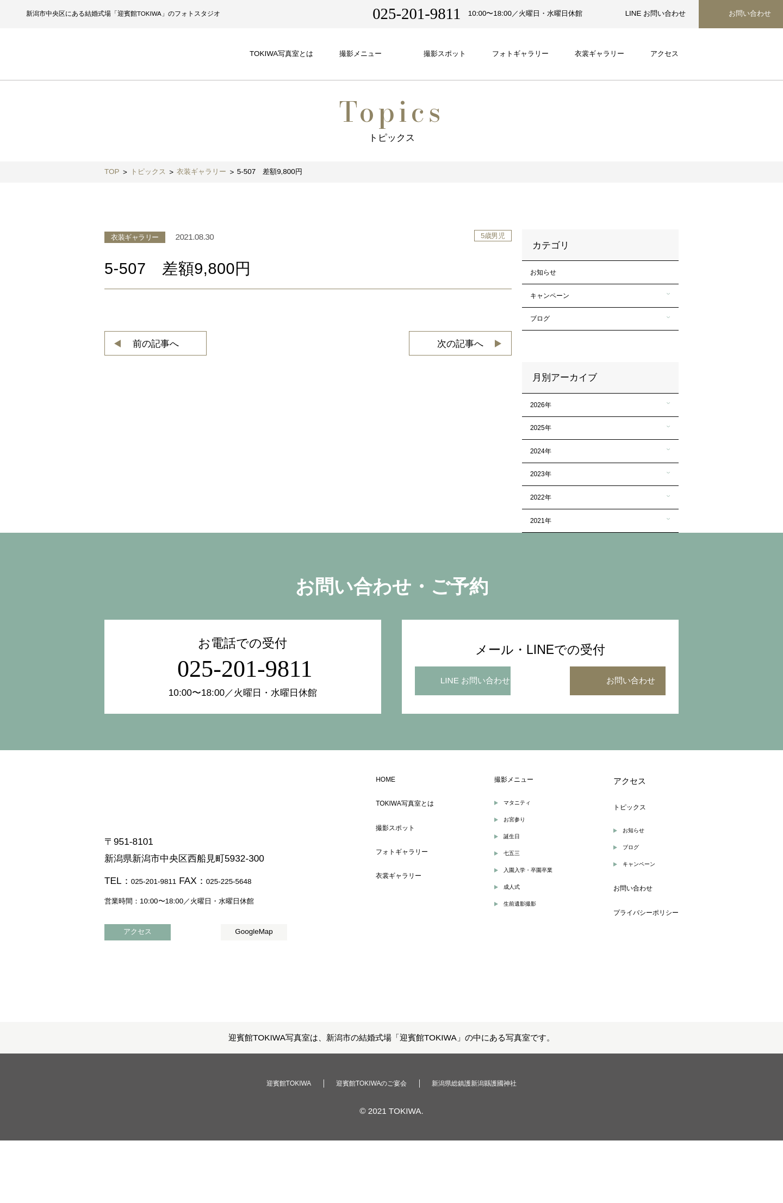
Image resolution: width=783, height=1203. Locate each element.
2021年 (545, 575)
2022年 (545, 545)
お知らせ (548, 275)
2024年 (545, 486)
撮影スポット (400, 894)
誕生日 (506, 905)
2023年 (545, 516)
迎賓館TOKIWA (268, 1145)
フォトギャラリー (408, 921)
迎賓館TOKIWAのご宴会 (367, 1145)
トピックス (617, 866)
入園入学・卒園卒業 (528, 945)
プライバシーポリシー (638, 988)
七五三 (506, 925)
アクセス (613, 839)
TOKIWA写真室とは (412, 866)
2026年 (545, 427)
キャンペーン (556, 304)
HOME (388, 839)
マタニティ (513, 866)
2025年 (545, 457)
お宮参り (510, 885)
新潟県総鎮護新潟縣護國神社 (490, 1145)
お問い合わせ (621, 960)
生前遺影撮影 (517, 985)
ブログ (544, 334)
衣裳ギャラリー (404, 949)
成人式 (506, 965)
